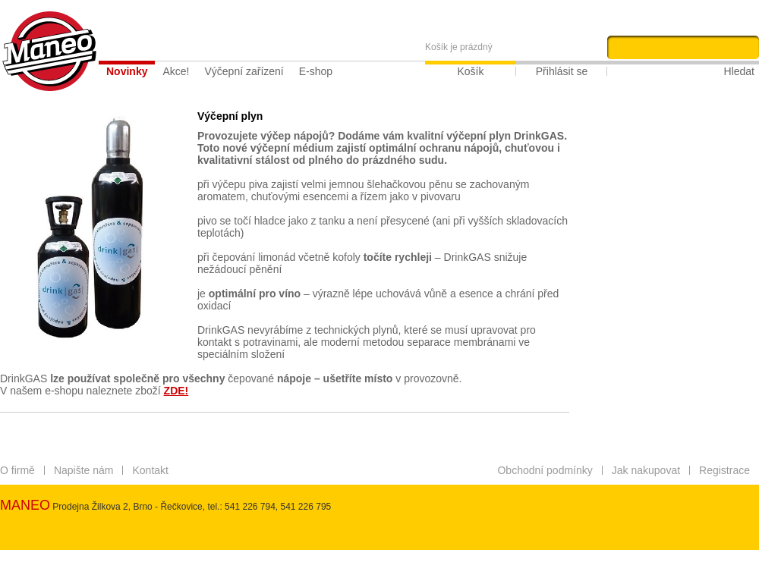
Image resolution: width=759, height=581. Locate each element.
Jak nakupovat (646, 470)
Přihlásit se (561, 71)
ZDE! (176, 391)
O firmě (17, 470)
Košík (470, 71)
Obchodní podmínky (544, 470)
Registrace (724, 470)
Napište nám (84, 470)
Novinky (126, 71)
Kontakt (150, 470)
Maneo (49, 51)
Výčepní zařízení (243, 71)
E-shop (315, 71)
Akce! (175, 71)
